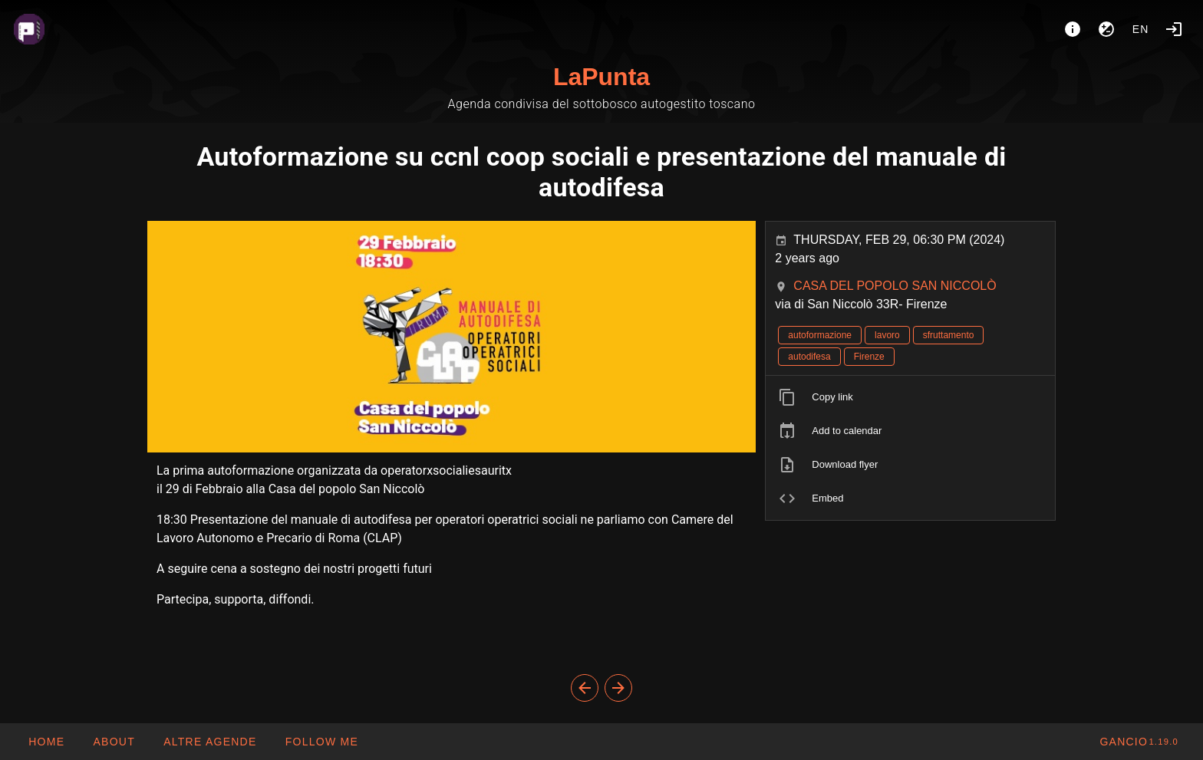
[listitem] (910, 397)
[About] (1072, 29)
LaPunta (601, 76)
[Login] (1174, 29)
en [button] (1140, 29)
